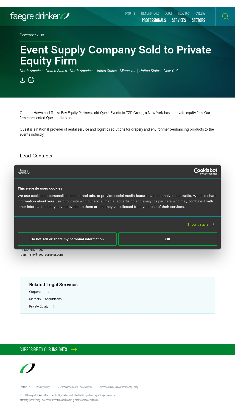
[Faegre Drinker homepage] (40, 16)
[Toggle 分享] (31, 80)
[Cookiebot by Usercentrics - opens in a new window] (197, 171)
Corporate (39, 291)
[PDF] (22, 80)
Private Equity (42, 306)
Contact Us (25, 387)
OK (168, 239)
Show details (198, 224)
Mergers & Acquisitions (48, 299)
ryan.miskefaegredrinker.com (41, 254)
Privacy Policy (43, 387)
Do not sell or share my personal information (67, 239)
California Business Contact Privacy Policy (118, 387)
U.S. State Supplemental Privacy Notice (74, 387)
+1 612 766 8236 (31, 250)
